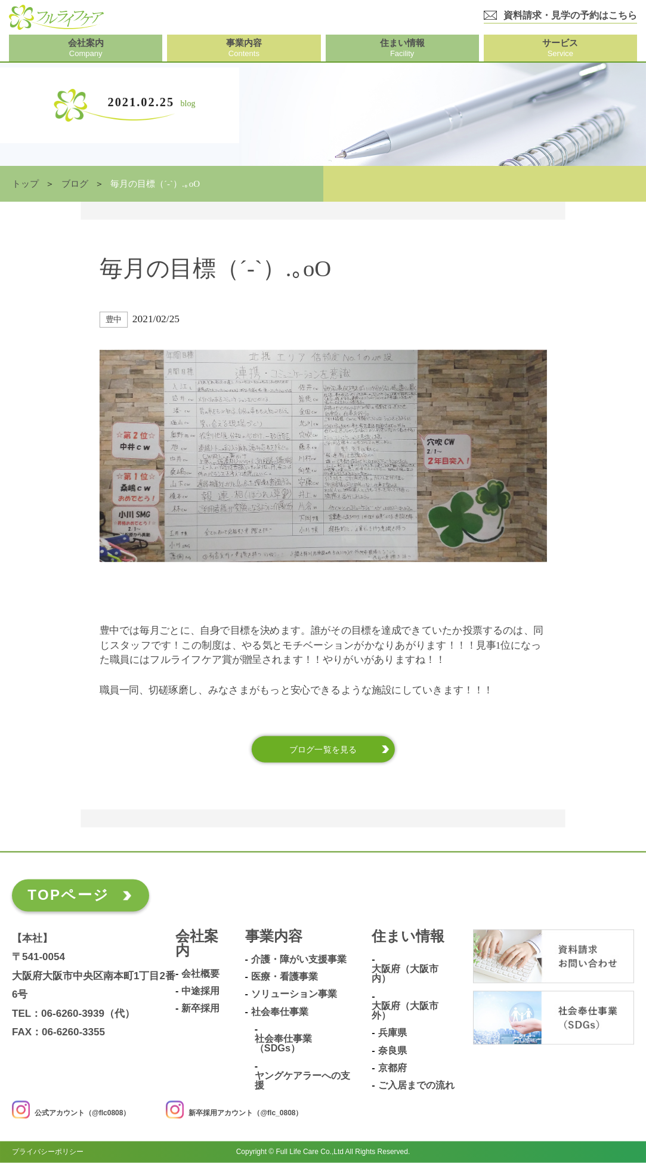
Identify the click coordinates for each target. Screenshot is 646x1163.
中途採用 (200, 991)
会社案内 (196, 944)
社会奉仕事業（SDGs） (283, 1044)
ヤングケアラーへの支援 (302, 1081)
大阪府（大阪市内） (405, 974)
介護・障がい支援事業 (299, 960)
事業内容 (273, 937)
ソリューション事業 (294, 994)
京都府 (392, 1068)
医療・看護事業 (284, 977)
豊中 (114, 319)
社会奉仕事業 (279, 1012)
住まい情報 (408, 937)
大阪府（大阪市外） (405, 1011)
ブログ (74, 184)
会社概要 (200, 973)
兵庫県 (392, 1033)
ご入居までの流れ (416, 1086)
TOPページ (68, 895)
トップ (25, 184)
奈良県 (392, 1050)
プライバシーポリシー (48, 1152)
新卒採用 (200, 1009)
